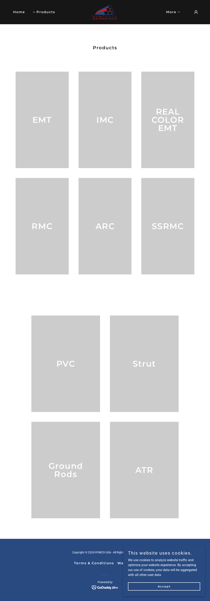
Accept (164, 586)
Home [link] (19, 12)
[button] (171, 12)
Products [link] (46, 12)
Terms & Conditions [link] (94, 563)
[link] (105, 12)
